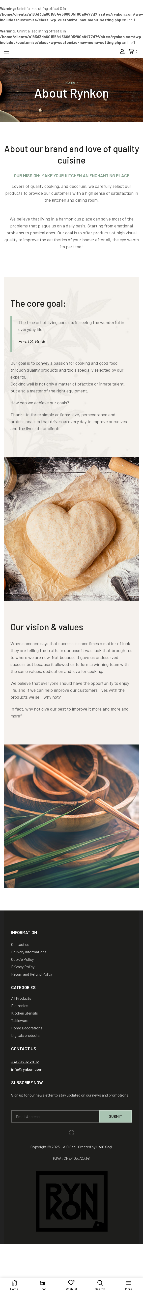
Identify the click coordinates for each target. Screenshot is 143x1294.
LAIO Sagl (68, 1146)
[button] (25, 1062)
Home (70, 82)
